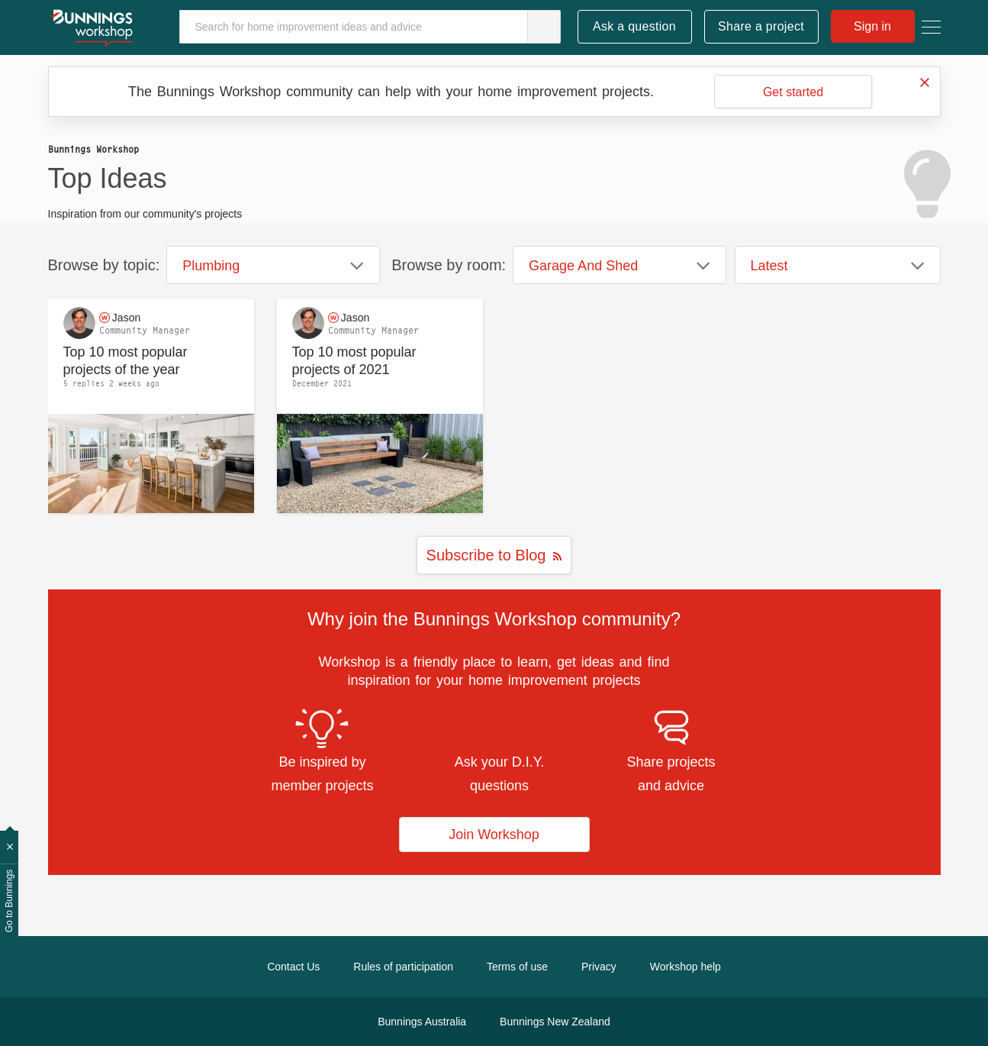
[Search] (370, 27)
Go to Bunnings (9, 901)
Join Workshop (494, 834)
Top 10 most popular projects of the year (125, 360)
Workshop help (685, 966)
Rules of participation (403, 966)
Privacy (598, 966)
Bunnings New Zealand (555, 1021)
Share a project (761, 26)
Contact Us (293, 966)
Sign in (872, 26)
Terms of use (517, 966)
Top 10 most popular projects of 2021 (354, 360)
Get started (793, 92)
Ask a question (634, 26)
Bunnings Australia (422, 1021)
